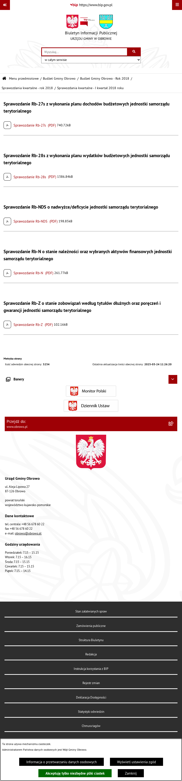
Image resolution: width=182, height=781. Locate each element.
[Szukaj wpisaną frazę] (134, 51)
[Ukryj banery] (172, 379)
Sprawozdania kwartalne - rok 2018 (27, 88)
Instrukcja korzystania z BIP (91, 669)
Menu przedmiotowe (24, 79)
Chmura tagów (91, 726)
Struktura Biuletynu (91, 640)
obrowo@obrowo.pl (28, 533)
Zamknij (131, 773)
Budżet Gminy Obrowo (59, 79)
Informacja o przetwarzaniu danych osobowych (61, 762)
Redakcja (91, 654)
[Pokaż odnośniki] (5, 5)
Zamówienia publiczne (91, 626)
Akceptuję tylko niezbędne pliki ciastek (75, 773)
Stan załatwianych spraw (91, 611)
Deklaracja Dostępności (91, 697)
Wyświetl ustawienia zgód (136, 762)
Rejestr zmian (91, 683)
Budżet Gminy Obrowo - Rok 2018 (104, 79)
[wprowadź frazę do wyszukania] (84, 51)
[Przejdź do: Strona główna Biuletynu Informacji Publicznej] (4, 78)
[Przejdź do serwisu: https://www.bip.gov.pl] (91, 5)
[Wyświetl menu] (177, 5)
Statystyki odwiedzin (91, 711)
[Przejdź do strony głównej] (91, 29)
